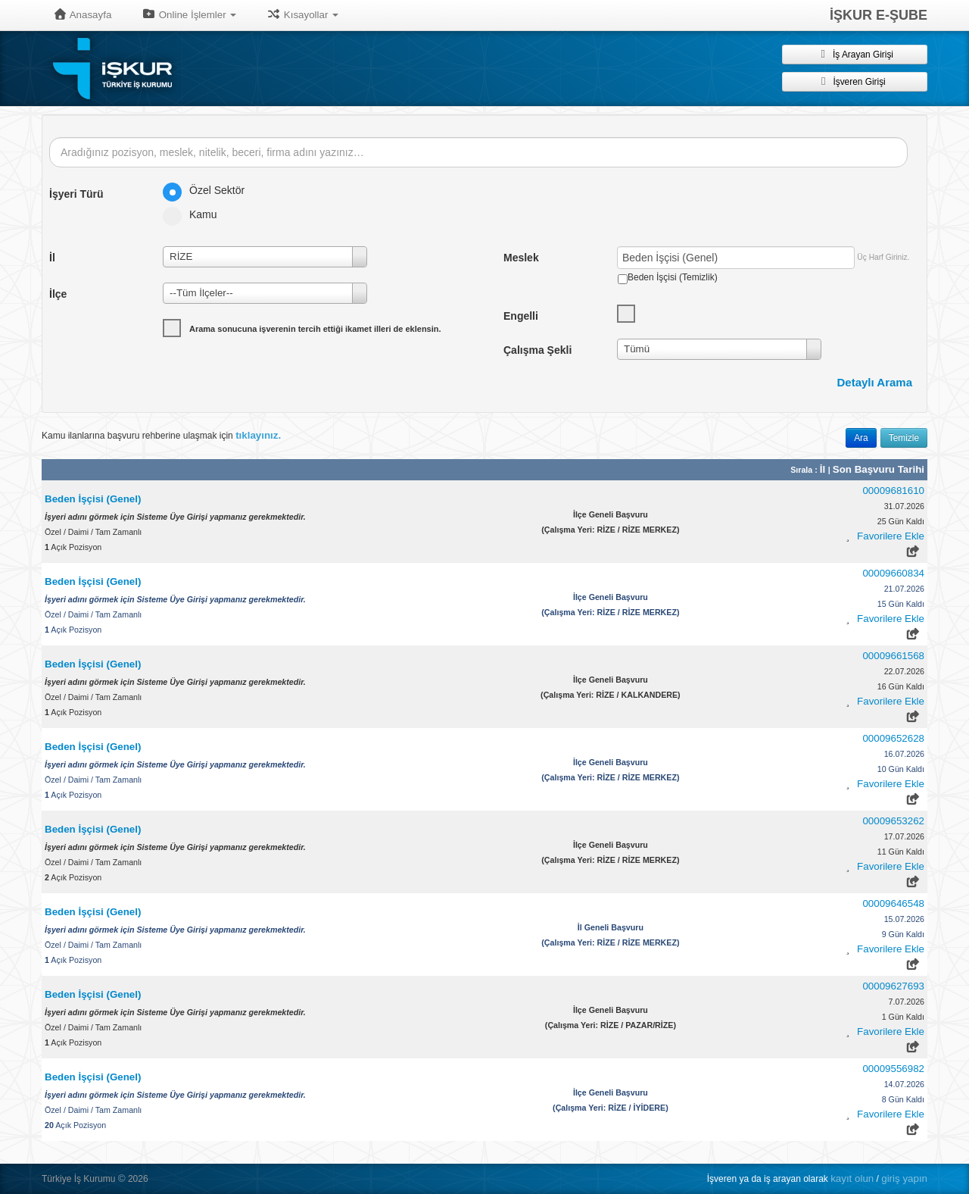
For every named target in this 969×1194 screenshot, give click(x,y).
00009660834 (893, 573)
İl (824, 469)
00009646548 (893, 903)
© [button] (122, 1178)
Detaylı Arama (875, 382)
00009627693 (893, 986)
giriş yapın (904, 1178)
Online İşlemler (189, 14)
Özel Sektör (208, 190)
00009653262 (893, 821)
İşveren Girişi (854, 81)
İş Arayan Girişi (854, 54)
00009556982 (893, 1068)
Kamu (195, 214)
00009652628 (893, 738)
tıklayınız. (258, 435)
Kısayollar (302, 14)
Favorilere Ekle (890, 536)
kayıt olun (852, 1178)
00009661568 (893, 655)
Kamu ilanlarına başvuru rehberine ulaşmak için (161, 435)
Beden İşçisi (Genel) (93, 499)
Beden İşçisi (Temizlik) (673, 277)
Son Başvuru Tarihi (878, 469)
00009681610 (893, 490)
